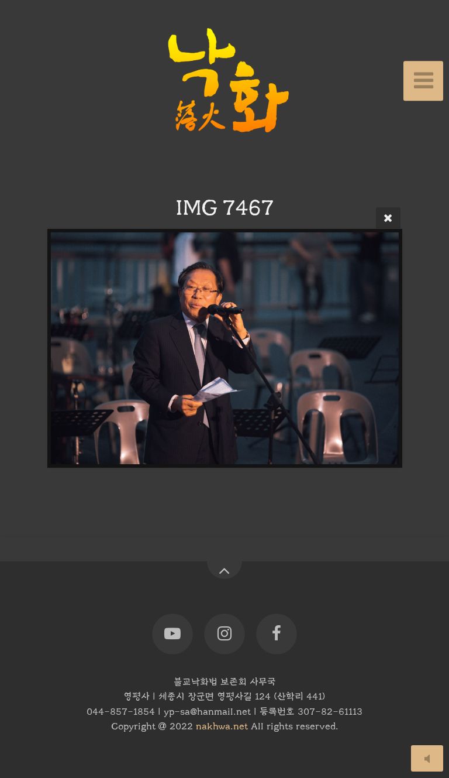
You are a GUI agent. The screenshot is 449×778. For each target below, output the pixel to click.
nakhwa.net (222, 726)
